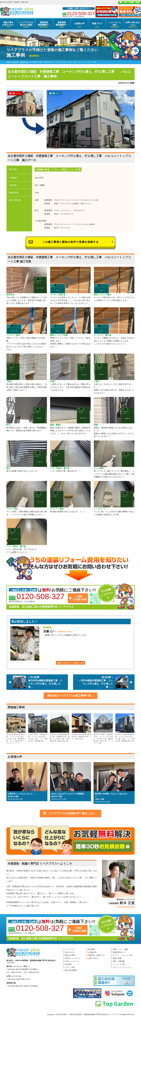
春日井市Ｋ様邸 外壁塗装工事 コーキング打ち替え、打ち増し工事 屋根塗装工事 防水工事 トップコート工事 (103, 728)
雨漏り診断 (117, 958)
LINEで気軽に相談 (131, 2)
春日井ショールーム (72, 958)
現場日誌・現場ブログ (96, 955)
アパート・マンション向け (123, 955)
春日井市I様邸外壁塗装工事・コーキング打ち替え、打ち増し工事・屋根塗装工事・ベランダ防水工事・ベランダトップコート (16, 728)
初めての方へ (70, 952)
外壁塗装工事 (41, 169)
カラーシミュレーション (122, 967)
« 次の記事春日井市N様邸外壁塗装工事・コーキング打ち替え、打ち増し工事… (37, 682)
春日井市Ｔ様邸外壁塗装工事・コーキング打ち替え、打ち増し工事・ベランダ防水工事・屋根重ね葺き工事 (125, 727)
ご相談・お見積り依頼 (80, 598)
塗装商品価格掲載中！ (44, 23)
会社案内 (68, 964)
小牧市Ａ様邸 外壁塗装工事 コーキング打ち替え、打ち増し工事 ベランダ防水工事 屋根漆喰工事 (37, 727)
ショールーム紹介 (115, 23)
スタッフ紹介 (70, 967)
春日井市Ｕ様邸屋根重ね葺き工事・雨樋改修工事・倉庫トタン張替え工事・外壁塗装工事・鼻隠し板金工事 (59, 727)
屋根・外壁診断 (119, 961)
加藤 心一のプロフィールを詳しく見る (70, 663)
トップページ (70, 949)
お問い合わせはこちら (132, 23)
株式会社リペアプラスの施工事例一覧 (69, 695)
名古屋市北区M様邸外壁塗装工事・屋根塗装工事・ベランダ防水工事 (81, 726)
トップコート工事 (57, 169)
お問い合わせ (93, 958)
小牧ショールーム (71, 961)
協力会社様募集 (71, 970)
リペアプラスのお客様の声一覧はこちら (72, 813)
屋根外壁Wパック (119, 952)
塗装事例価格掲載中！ (62, 23)
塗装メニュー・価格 (120, 949)
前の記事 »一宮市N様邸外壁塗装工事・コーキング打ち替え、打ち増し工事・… (103, 682)
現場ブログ (97, 23)
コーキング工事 (74, 169)
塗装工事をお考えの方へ (8, 23)
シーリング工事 (119, 964)
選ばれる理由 (70, 955)
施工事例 (91, 949)
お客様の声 (79, 23)
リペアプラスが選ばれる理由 (26, 23)
